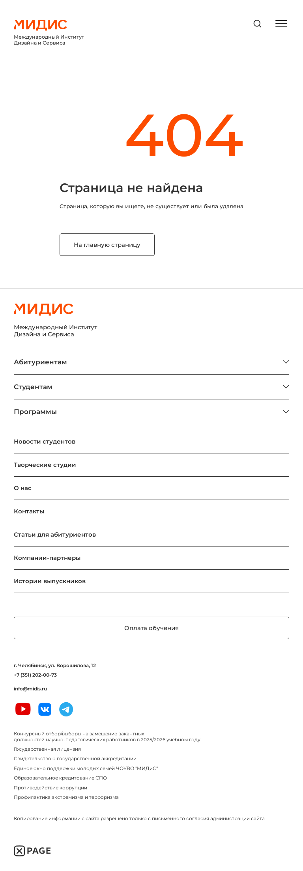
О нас (23, 488)
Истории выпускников (50, 581)
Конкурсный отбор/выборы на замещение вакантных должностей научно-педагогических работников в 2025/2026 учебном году (107, 736)
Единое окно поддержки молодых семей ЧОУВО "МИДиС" (86, 768)
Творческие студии (45, 464)
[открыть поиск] (258, 24)
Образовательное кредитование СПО (60, 778)
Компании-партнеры (47, 557)
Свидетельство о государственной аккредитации (75, 758)
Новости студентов (44, 441)
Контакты (29, 511)
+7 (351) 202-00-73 (35, 675)
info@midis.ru (30, 689)
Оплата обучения (151, 628)
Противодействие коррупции (50, 788)
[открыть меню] (281, 24)
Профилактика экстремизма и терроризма (66, 797)
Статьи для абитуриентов (55, 534)
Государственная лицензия (47, 749)
